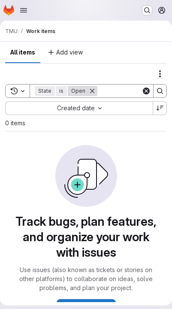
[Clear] (146, 91)
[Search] (160, 91)
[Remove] (92, 91)
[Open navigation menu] (23, 10)
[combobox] (79, 108)
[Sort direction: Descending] (160, 108)
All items (22, 52)
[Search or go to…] (147, 10)
